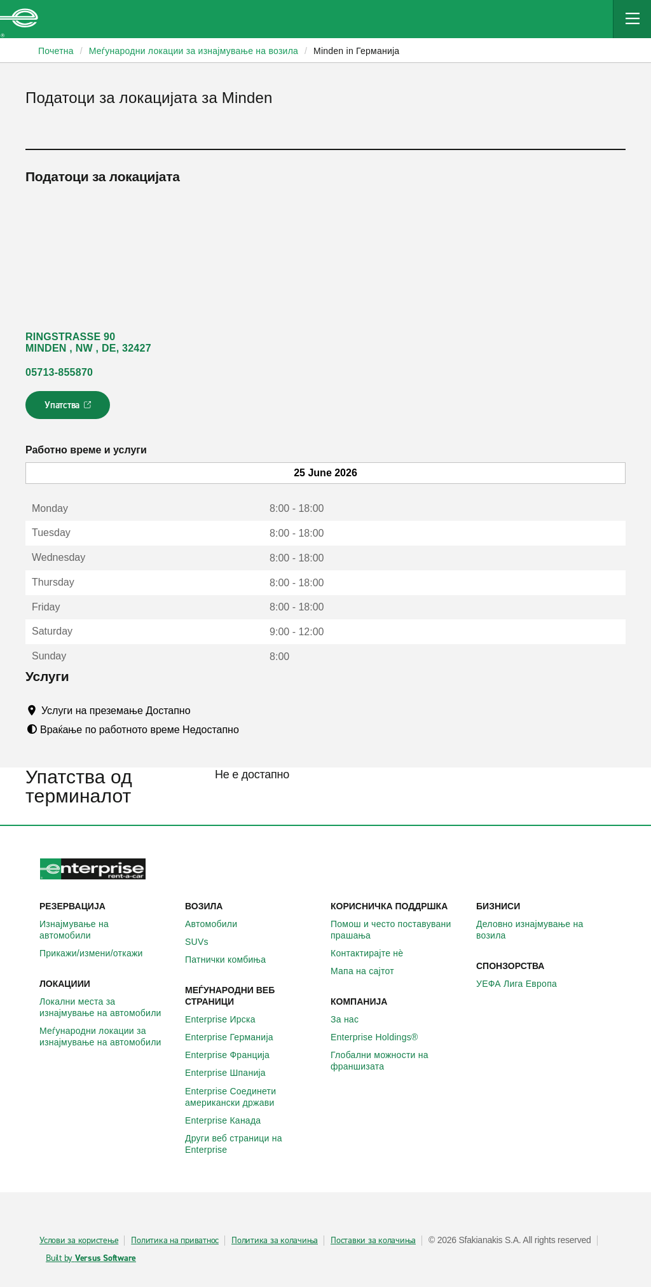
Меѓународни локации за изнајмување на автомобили (107, 1036)
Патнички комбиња (232, 959)
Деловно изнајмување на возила (544, 929)
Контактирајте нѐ (374, 953)
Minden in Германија (356, 51)
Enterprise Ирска (227, 1019)
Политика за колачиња (274, 1240)
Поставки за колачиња (373, 1240)
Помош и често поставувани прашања (398, 929)
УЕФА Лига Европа (523, 984)
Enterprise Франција (234, 1055)
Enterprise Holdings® (381, 1037)
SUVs (204, 942)
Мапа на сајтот (369, 971)
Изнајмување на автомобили (107, 929)
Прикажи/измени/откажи (98, 953)
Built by (91, 1258)
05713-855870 (59, 372)
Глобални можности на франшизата (398, 1060)
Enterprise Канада (230, 1120)
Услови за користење (78, 1240)
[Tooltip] (202, 710)
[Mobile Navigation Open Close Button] (632, 19)
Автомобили (218, 924)
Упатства (69, 409)
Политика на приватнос (175, 1240)
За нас (352, 1019)
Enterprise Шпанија (232, 1073)
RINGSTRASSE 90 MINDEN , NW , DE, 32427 (88, 342)
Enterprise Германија (236, 1037)
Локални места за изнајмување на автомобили (107, 1007)
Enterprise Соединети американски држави (252, 1097)
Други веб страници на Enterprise (252, 1144)
